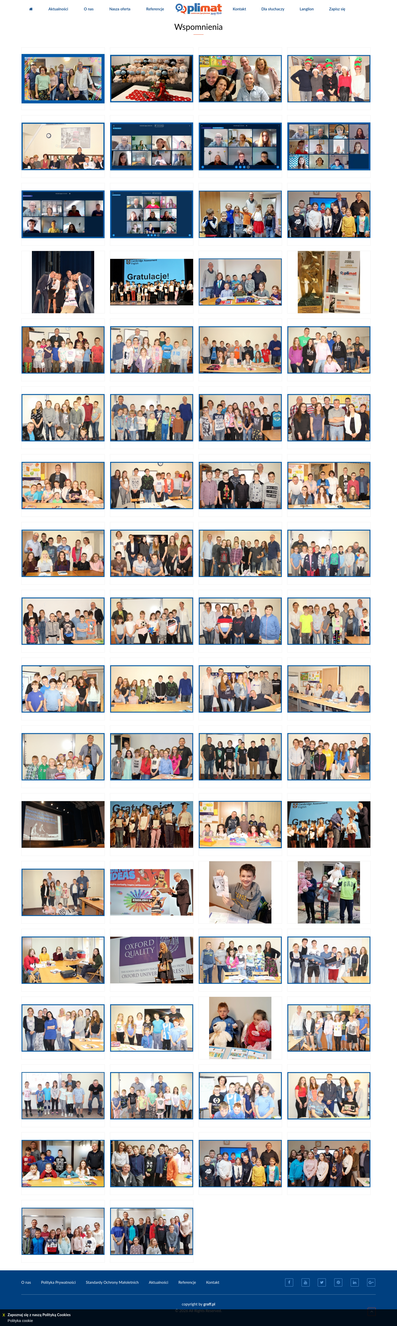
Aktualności (58, 9)
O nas (88, 9)
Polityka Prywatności (58, 1282)
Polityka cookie (20, 1320)
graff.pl (209, 1304)
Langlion (307, 9)
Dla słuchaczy (272, 9)
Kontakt (239, 9)
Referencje (155, 9)
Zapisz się (337, 9)
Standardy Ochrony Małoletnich (112, 1282)
